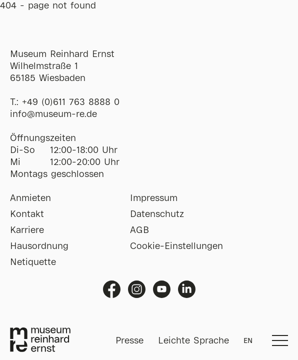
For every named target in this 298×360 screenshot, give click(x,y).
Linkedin (187, 289)
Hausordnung (39, 246)
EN (248, 341)
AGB (139, 230)
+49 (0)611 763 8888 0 (71, 102)
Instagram (137, 289)
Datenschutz (157, 214)
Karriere (27, 230)
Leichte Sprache (193, 341)
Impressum (154, 198)
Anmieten (30, 198)
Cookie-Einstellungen (176, 246)
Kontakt (27, 214)
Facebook (111, 289)
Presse (130, 341)
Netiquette (33, 262)
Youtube (161, 289)
